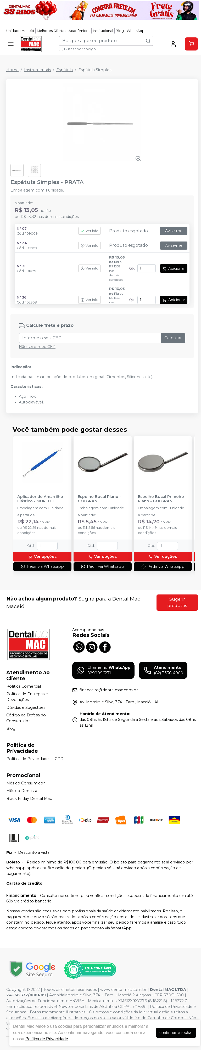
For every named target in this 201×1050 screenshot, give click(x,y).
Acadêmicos (79, 31)
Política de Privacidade (46, 1039)
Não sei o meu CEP (37, 346)
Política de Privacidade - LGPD (35, 758)
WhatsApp (135, 31)
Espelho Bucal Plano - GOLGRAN (99, 499)
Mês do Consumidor (25, 783)
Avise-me (173, 230)
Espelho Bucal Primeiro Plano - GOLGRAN (161, 499)
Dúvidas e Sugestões (25, 707)
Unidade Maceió (20, 31)
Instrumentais (37, 70)
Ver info (89, 231)
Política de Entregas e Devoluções (27, 697)
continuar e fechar (176, 1032)
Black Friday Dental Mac (29, 798)
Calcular (173, 337)
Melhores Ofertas (51, 31)
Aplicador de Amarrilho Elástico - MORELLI (40, 499)
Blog (120, 31)
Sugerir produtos (177, 602)
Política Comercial (23, 686)
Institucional (103, 31)
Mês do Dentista (21, 791)
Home (12, 70)
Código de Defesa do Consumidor (26, 718)
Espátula (64, 70)
